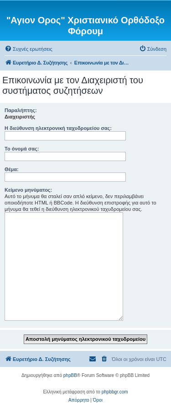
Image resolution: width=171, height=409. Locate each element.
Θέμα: (12, 169)
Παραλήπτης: (21, 110)
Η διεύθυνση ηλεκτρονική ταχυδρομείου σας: (58, 128)
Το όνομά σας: (22, 148)
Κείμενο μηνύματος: (28, 190)
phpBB (70, 375)
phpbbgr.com (115, 391)
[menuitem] (28, 48)
